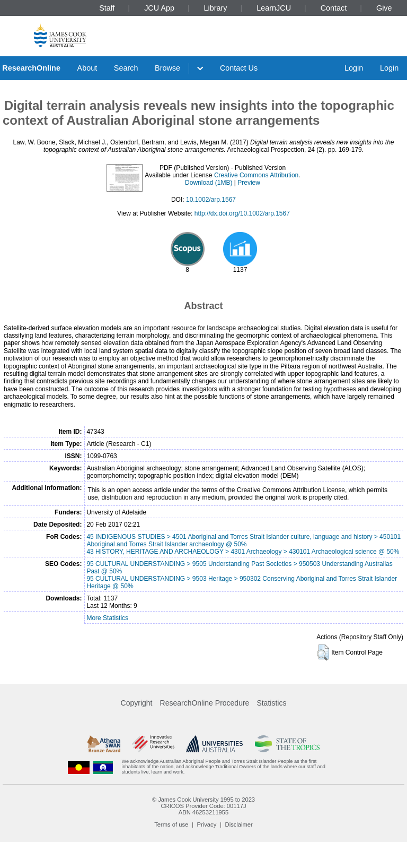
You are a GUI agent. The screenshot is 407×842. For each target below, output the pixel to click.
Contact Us (239, 68)
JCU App (159, 8)
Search (126, 68)
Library (215, 8)
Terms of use (171, 824)
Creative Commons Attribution (256, 175)
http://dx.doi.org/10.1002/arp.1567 (242, 213)
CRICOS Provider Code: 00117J (203, 806)
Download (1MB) (208, 182)
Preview (248, 182)
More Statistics (107, 618)
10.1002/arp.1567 (211, 199)
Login (353, 68)
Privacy (207, 824)
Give (384, 8)
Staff (106, 8)
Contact (334, 8)
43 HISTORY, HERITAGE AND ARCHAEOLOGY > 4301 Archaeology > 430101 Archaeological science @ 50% (242, 551)
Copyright (137, 703)
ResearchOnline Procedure (205, 703)
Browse (167, 68)
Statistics (271, 703)
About (87, 68)
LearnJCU (273, 8)
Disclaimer (239, 824)
